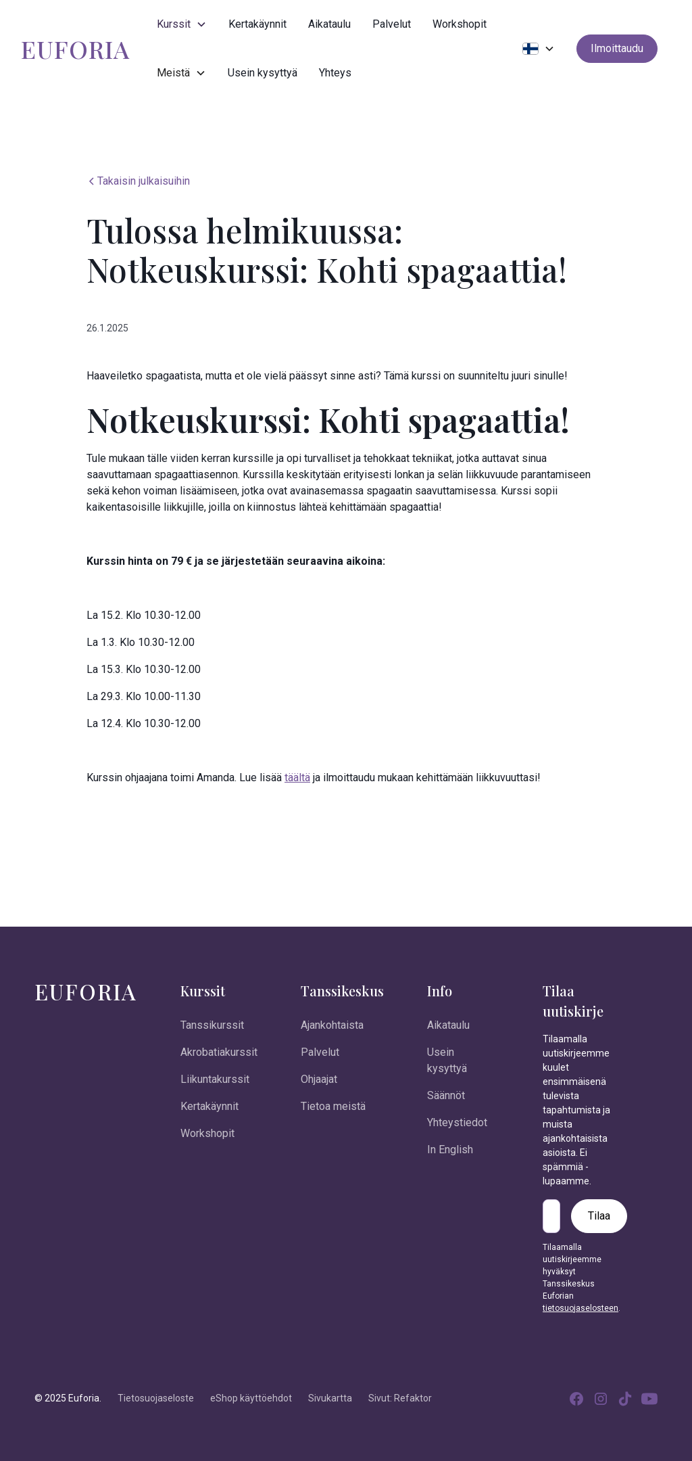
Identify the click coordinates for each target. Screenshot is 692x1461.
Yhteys (335, 72)
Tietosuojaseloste (156, 1398)
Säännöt (446, 1095)
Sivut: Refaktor (400, 1398)
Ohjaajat (319, 1079)
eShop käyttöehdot (251, 1398)
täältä (297, 777)
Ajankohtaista (332, 1025)
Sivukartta (330, 1398)
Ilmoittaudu (617, 48)
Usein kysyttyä (262, 72)
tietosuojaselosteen (580, 1308)
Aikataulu (329, 24)
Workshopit (459, 24)
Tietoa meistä (333, 1106)
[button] (182, 24)
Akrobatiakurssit (218, 1052)
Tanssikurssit (212, 1025)
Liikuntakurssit (214, 1079)
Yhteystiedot (457, 1122)
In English (450, 1149)
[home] (75, 48)
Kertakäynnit (257, 24)
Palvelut (391, 24)
